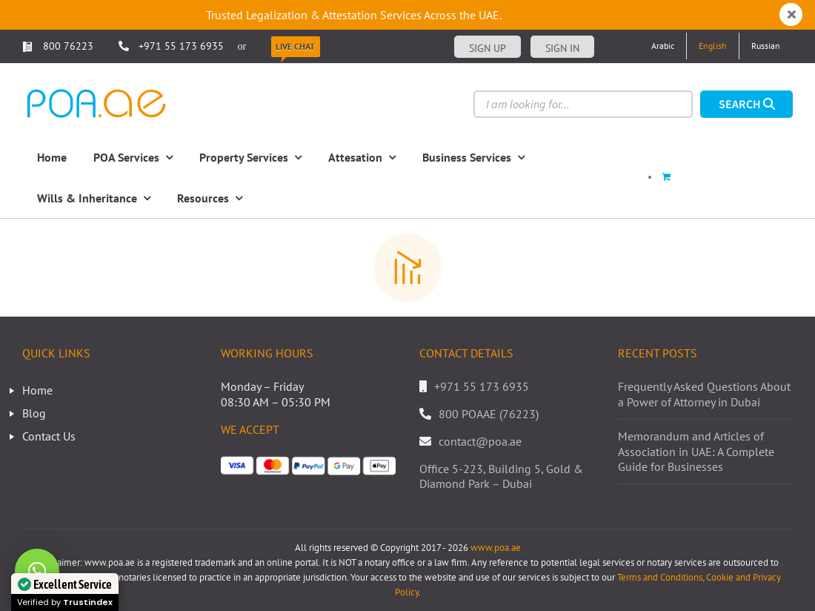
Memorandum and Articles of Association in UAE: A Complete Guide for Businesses (696, 452)
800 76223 (57, 46)
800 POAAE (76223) (489, 413)
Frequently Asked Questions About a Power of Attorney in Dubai (704, 394)
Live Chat (295, 46)
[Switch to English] (712, 46)
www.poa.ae (495, 547)
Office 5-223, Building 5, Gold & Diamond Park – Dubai (501, 476)
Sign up (487, 48)
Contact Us (49, 436)
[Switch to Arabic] (663, 46)
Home (37, 390)
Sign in (562, 48)
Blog (34, 413)
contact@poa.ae (480, 441)
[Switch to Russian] (766, 46)
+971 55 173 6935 (181, 46)
